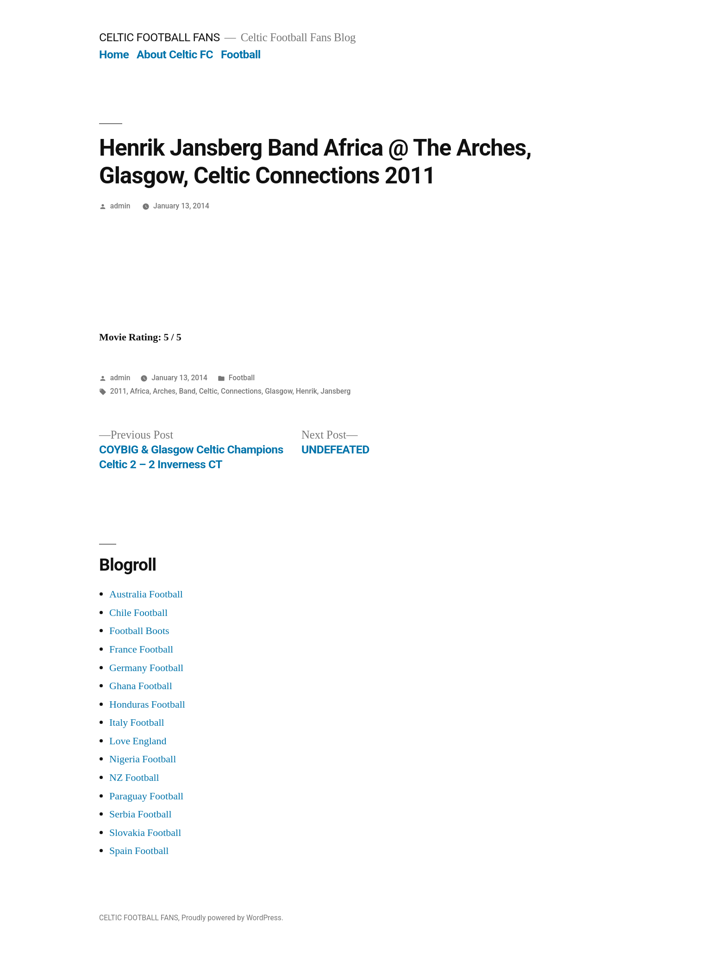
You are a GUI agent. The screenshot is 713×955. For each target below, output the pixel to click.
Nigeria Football (142, 759)
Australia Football (146, 594)
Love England (138, 741)
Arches (164, 391)
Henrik (306, 391)
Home (114, 54)
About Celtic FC (175, 54)
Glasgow (278, 391)
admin (120, 205)
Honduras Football (147, 704)
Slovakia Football (145, 832)
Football (241, 54)
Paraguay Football (146, 796)
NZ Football (134, 777)
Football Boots (139, 630)
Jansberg (335, 391)
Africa (140, 391)
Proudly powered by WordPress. (232, 917)
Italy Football (136, 722)
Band (187, 391)
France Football (141, 649)
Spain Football (139, 850)
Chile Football (138, 612)
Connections (241, 391)
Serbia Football (140, 814)
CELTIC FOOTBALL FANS (159, 37)
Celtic (208, 391)
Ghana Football (140, 685)
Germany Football (146, 667)
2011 (118, 391)
